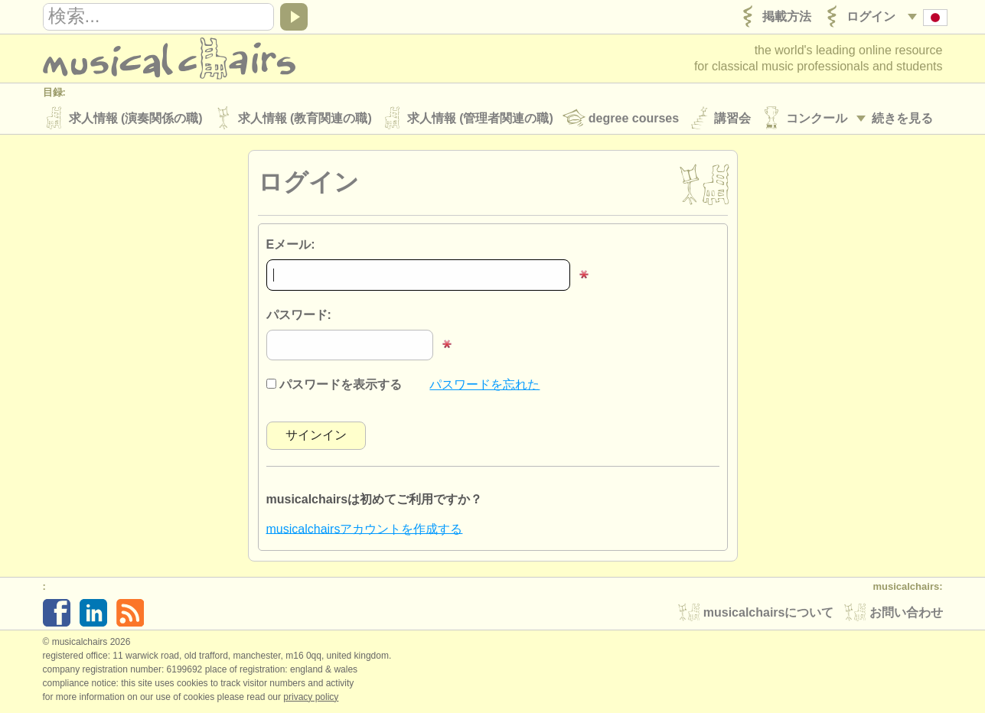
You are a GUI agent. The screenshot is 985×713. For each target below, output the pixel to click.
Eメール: (290, 244)
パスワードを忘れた (484, 384)
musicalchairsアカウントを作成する (364, 528)
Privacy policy (310, 697)
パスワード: (298, 314)
